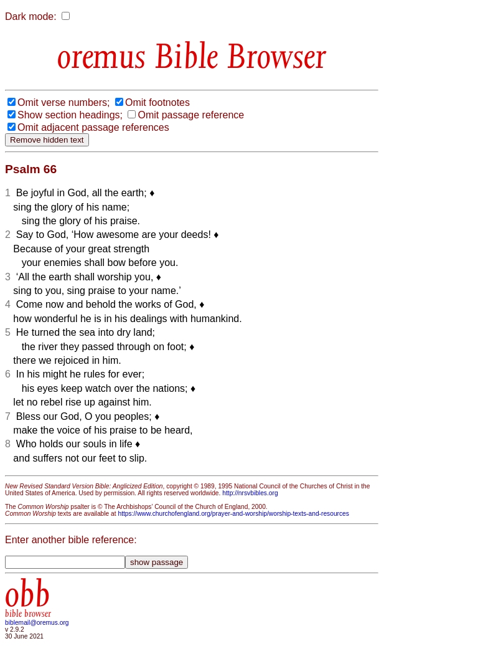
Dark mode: (31, 16)
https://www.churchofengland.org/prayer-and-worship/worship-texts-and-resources (233, 513)
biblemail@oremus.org (37, 622)
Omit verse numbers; (63, 102)
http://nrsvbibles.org (250, 493)
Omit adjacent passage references (93, 127)
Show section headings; (70, 115)
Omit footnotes (157, 102)
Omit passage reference (191, 115)
